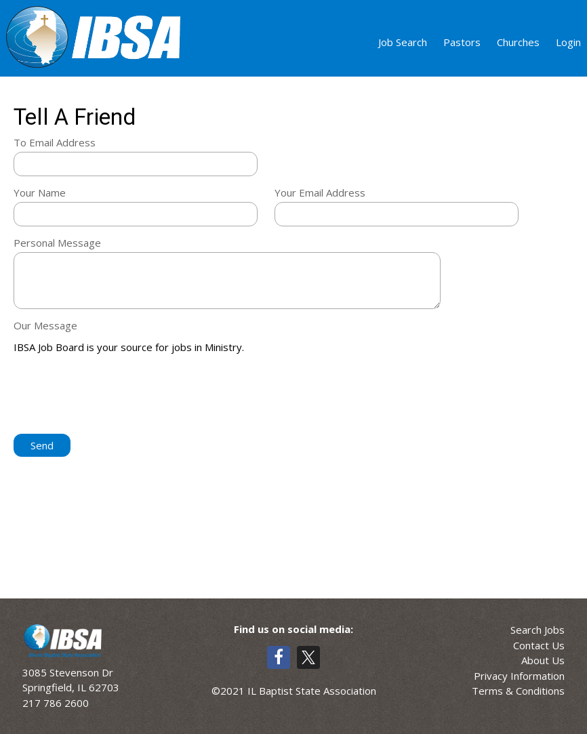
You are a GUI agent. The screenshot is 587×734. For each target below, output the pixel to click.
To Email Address (55, 142)
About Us (543, 660)
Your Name (40, 192)
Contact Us (539, 645)
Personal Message (57, 242)
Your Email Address (320, 192)
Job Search (402, 42)
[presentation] (117, 395)
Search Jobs (537, 629)
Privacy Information (519, 675)
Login (568, 42)
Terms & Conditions (518, 690)
